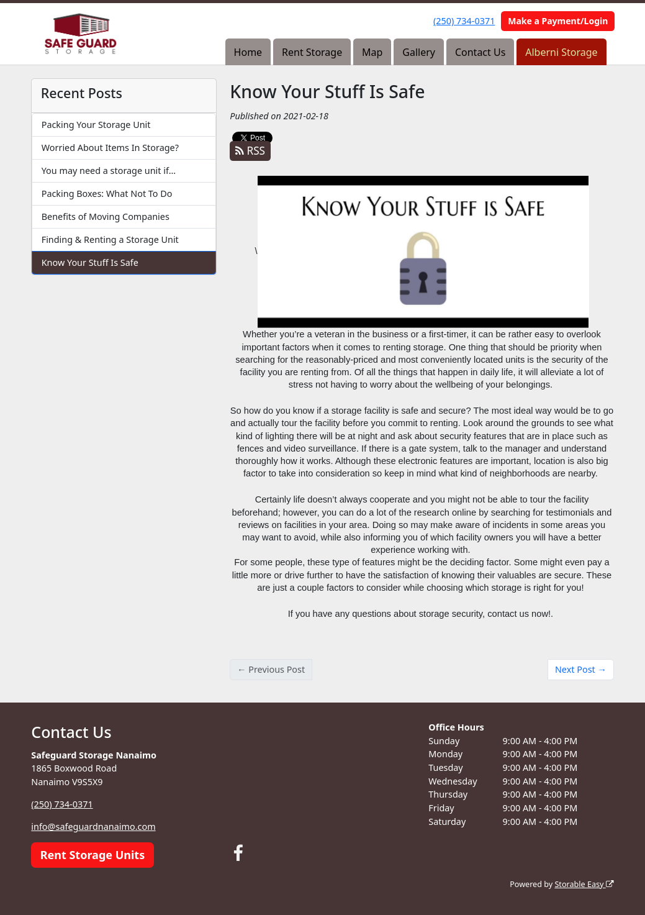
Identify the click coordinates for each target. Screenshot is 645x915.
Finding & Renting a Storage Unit (110, 239)
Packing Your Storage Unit (96, 124)
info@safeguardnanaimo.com (93, 826)
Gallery (418, 52)
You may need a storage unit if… (109, 170)
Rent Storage (312, 52)
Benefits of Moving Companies (105, 216)
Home (248, 52)
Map (372, 52)
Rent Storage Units (92, 854)
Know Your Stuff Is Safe (90, 262)
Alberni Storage (561, 52)
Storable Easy (583, 884)
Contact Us (480, 52)
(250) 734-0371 (464, 21)
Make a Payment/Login (558, 21)
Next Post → (581, 669)
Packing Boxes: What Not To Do (107, 193)
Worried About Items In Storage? (110, 147)
